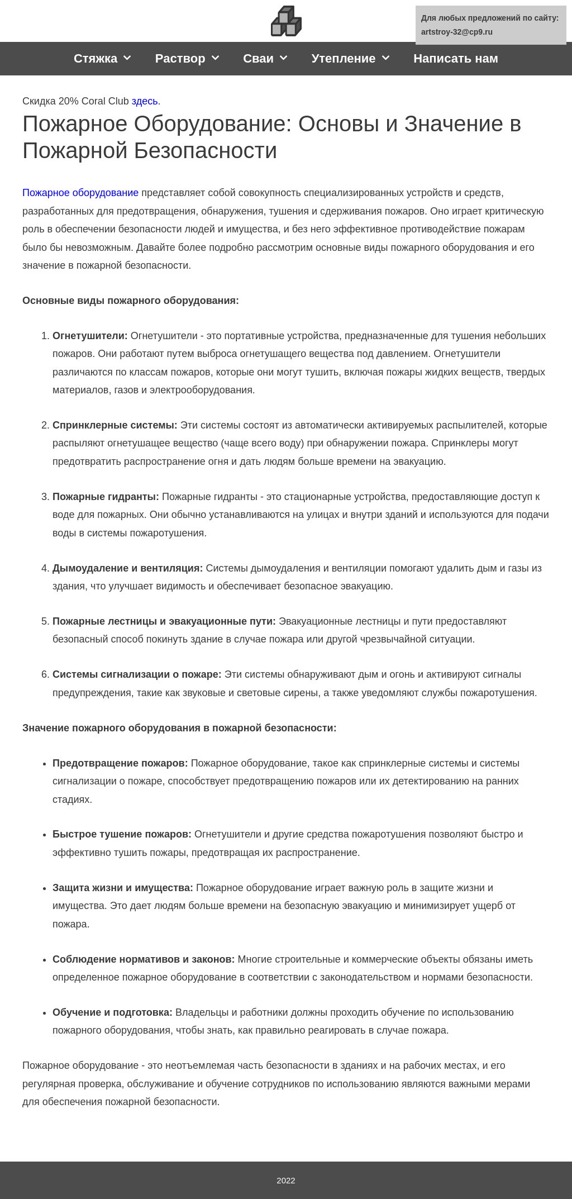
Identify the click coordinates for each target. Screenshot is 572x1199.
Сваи (271, 58)
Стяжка (109, 58)
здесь (145, 101)
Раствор (193, 58)
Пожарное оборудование (80, 192)
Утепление (357, 58)
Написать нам (455, 58)
